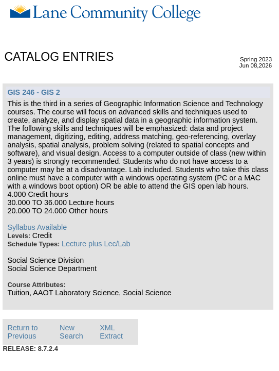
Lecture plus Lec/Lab (96, 244)
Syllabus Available (37, 227)
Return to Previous (22, 332)
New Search (71, 332)
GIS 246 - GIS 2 (33, 92)
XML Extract (111, 332)
